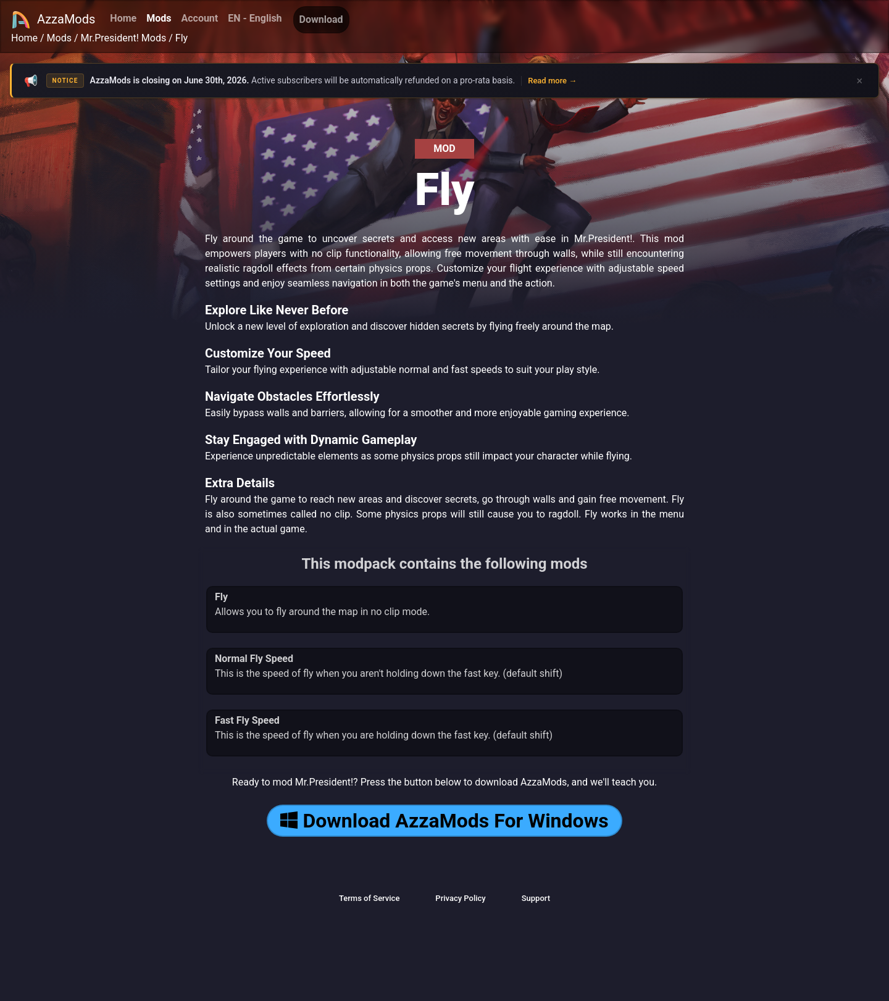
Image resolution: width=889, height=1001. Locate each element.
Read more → (552, 80)
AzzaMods (53, 20)
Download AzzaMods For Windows (444, 820)
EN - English (255, 18)
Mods (158, 18)
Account (199, 18)
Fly (181, 38)
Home (123, 18)
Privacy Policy (460, 898)
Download (321, 19)
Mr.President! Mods (124, 38)
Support (536, 898)
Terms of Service (369, 898)
